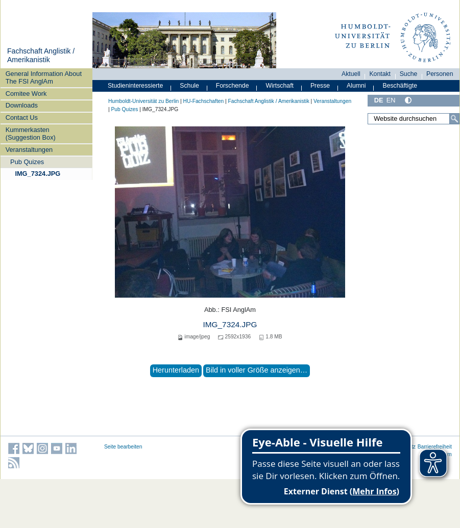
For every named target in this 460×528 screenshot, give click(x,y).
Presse (320, 85)
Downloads (22, 105)
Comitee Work (26, 93)
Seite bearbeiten (123, 447)
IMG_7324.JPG (37, 173)
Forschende (232, 85)
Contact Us (22, 117)
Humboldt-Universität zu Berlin (143, 101)
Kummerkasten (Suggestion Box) (31, 133)
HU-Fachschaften (203, 101)
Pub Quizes (27, 162)
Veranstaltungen (29, 149)
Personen (439, 73)
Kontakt (380, 73)
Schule (189, 85)
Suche (409, 73)
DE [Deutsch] (378, 100)
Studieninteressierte (135, 85)
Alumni (356, 85)
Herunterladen (176, 370)
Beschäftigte (399, 85)
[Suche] (454, 118)
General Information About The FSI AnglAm (44, 77)
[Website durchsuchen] (413, 118)
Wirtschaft (279, 85)
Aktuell (351, 73)
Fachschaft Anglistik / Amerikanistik (41, 55)
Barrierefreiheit (435, 447)
